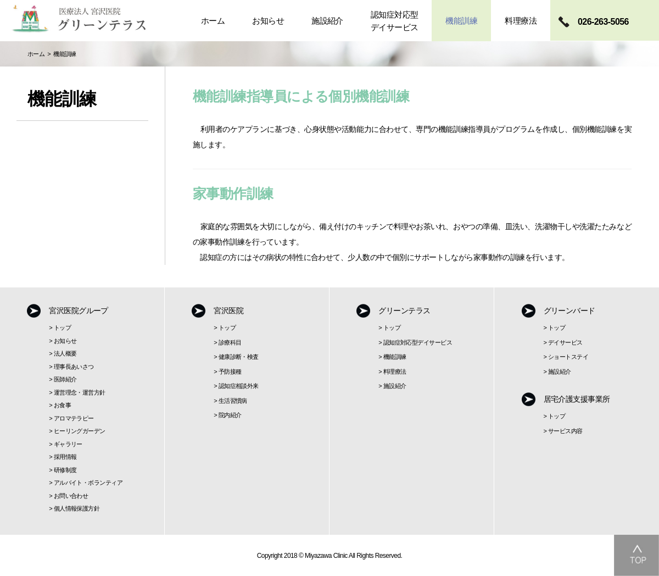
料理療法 (394, 371)
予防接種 (230, 371)
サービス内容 (565, 431)
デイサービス (565, 342)
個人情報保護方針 (77, 508)
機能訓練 (394, 356)
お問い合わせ (71, 495)
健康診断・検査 (239, 356)
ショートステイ (568, 356)
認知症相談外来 (239, 386)
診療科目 (230, 342)
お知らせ (65, 340)
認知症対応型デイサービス (417, 342)
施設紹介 (394, 386)
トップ (62, 327)
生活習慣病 (233, 400)
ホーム (35, 54)
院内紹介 (230, 415)
